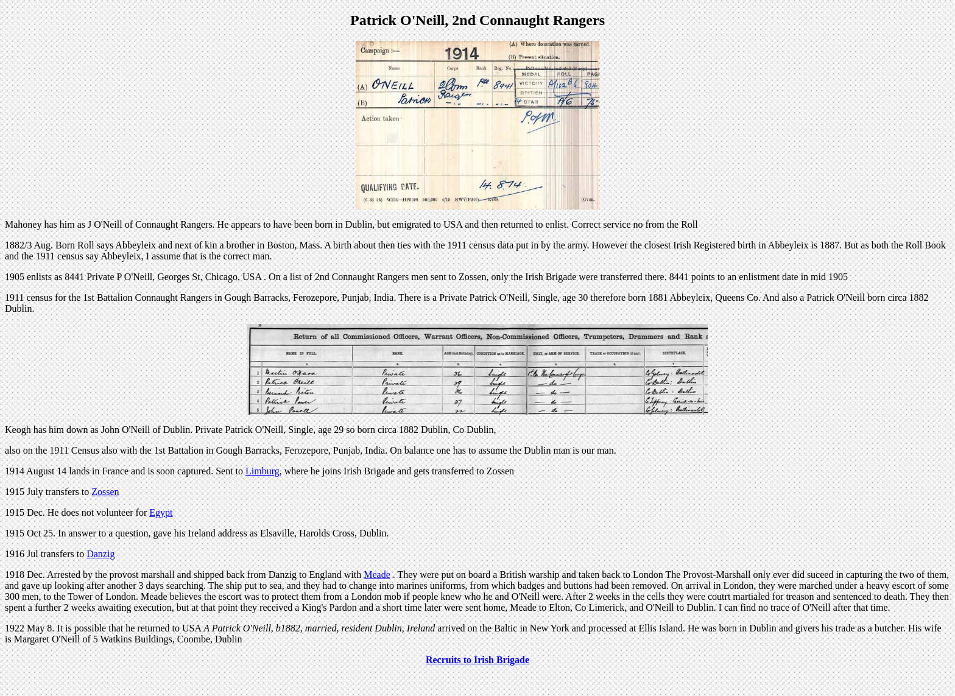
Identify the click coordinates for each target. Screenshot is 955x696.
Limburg (262, 471)
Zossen (105, 492)
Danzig (100, 554)
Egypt (160, 512)
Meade (377, 574)
